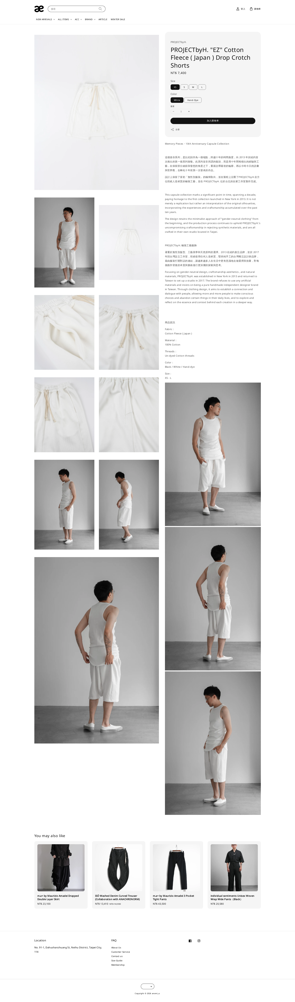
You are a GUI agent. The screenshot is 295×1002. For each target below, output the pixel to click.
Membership (118, 964)
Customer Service (120, 951)
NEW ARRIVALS (44, 19)
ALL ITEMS (63, 19)
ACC (77, 19)
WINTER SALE (118, 19)
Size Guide (116, 960)
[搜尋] (100, 9)
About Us (116, 947)
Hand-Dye (192, 100)
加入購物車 (213, 120)
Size (173, 81)
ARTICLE (103, 19)
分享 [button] (175, 129)
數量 (173, 106)
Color (174, 94)
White (177, 100)
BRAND (88, 19)
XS (175, 87)
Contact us (117, 956)
